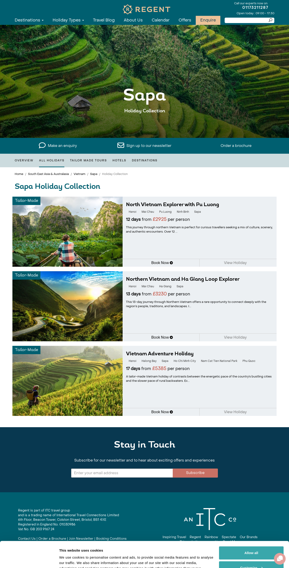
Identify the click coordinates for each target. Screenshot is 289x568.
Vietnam (79, 174)
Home (19, 174)
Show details (69, 559)
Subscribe (195, 472)
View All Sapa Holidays (144, 125)
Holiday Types (68, 20)
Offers (185, 20)
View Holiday (237, 262)
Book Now (162, 262)
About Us (133, 20)
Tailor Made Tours (88, 160)
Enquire (208, 20)
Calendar (161, 20)
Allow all (251, 526)
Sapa (93, 174)
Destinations (29, 20)
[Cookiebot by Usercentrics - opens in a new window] (29, 559)
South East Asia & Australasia (48, 174)
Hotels (119, 160)
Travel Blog (104, 20)
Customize (251, 540)
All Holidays (51, 160)
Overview (24, 160)
